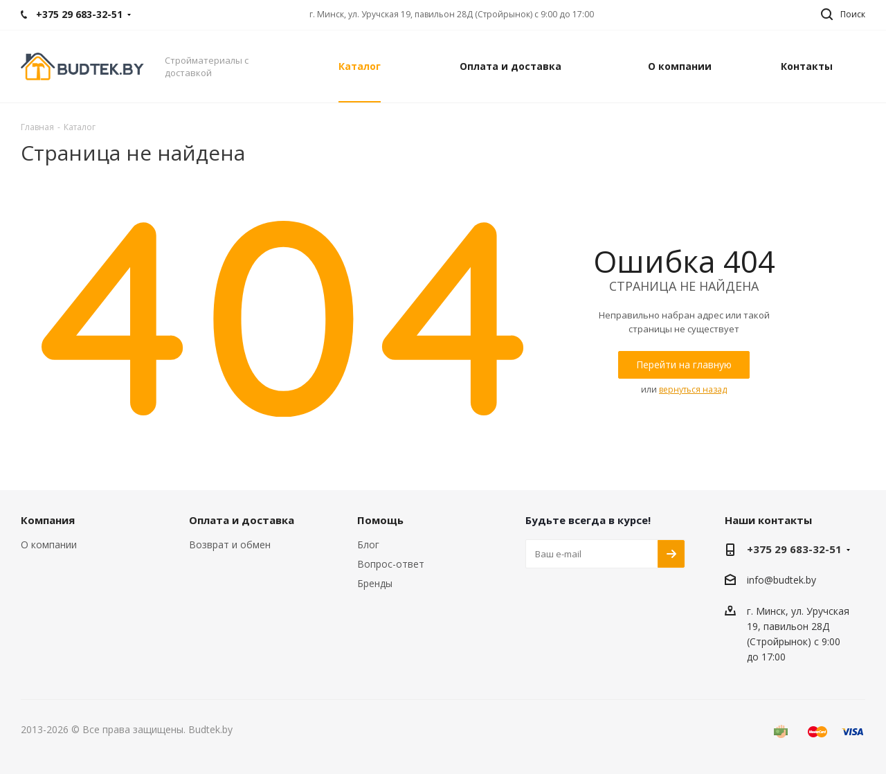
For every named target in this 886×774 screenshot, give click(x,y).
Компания (48, 520)
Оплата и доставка (241, 520)
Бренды (374, 583)
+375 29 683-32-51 (794, 549)
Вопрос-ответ (390, 563)
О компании (49, 544)
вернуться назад (693, 389)
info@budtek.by (781, 580)
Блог (368, 544)
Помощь (380, 520)
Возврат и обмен (230, 544)
